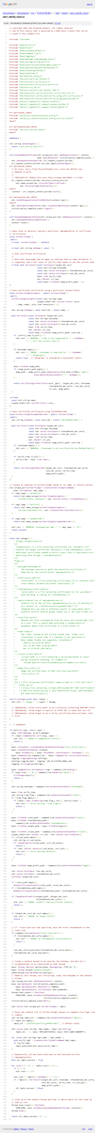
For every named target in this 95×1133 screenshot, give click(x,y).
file (57, 23)
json (90, 1129)
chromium (9, 13)
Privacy (23, 1129)
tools (65, 13)
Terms (31, 1129)
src (33, 13)
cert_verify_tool (79, 13)
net (57, 13)
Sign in (89, 4)
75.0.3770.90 (43, 13)
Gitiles (16, 1129)
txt (83, 1129)
